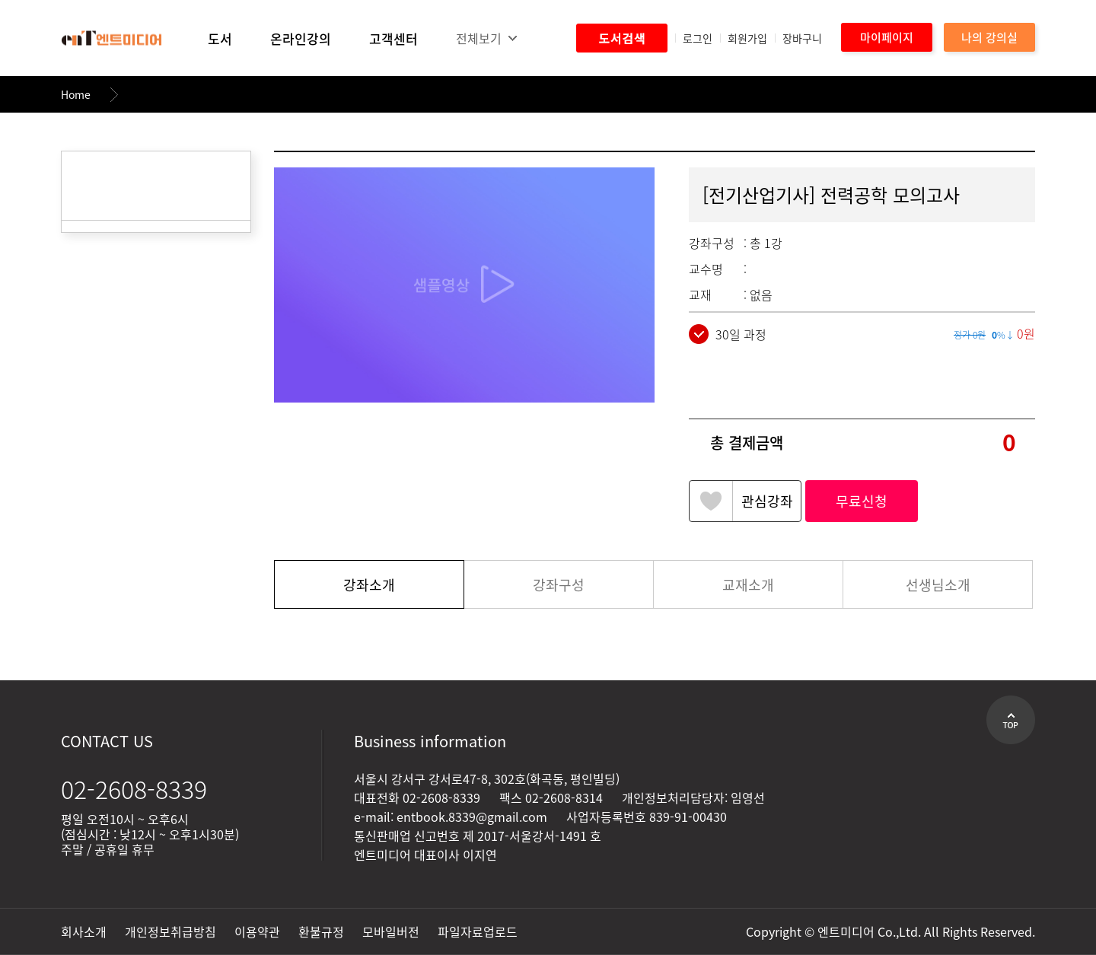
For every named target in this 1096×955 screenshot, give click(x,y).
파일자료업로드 (478, 931)
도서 (220, 38)
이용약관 (257, 931)
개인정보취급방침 (170, 931)
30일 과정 (727, 334)
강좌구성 (559, 585)
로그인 (697, 38)
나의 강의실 (989, 37)
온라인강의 (300, 38)
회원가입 (747, 38)
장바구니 (802, 38)
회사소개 (84, 931)
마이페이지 (886, 37)
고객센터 (393, 38)
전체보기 (479, 38)
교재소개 (748, 585)
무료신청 (861, 501)
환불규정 (321, 931)
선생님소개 (938, 585)
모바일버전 (390, 931)
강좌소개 (369, 585)
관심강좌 (767, 501)
